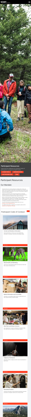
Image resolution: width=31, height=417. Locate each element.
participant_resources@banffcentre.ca (8, 203)
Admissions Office (17, 171)
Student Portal (6, 171)
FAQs (17, 174)
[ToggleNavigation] (29, 2)
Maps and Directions (7, 174)
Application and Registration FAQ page (8, 205)
